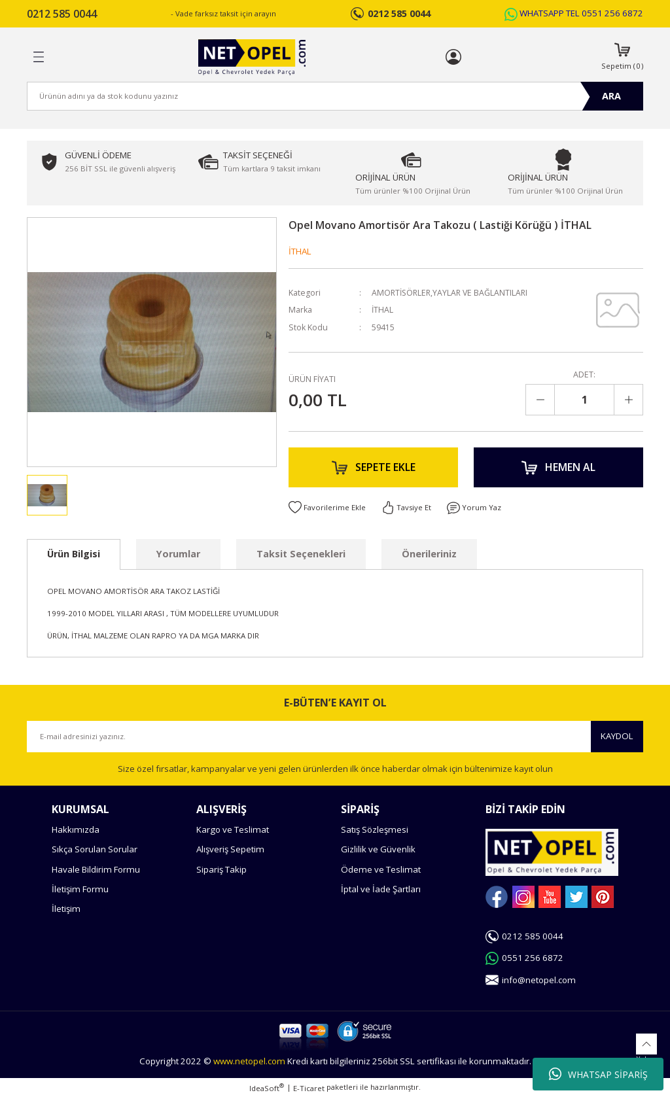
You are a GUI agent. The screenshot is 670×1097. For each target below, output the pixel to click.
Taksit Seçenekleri (300, 554)
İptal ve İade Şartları (381, 889)
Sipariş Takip (221, 869)
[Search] (335, 96)
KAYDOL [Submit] (617, 736)
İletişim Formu (80, 889)
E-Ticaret (309, 1088)
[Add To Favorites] (327, 508)
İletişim (66, 908)
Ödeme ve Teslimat (381, 869)
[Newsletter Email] (335, 736)
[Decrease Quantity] (540, 400)
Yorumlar (178, 554)
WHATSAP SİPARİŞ (598, 1074)
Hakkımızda (75, 829)
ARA (611, 96)
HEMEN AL (558, 468)
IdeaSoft (266, 1088)
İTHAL (300, 251)
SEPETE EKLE (373, 468)
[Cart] (622, 57)
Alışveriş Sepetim (230, 849)
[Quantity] (584, 400)
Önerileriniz (429, 554)
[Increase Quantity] (628, 400)
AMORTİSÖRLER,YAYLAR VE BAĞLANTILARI (451, 292)
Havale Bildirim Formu (96, 869)
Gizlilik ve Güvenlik (378, 849)
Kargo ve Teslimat (232, 829)
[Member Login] (453, 57)
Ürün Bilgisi (73, 554)
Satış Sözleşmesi (374, 829)
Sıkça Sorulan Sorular (94, 849)
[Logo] (251, 57)
